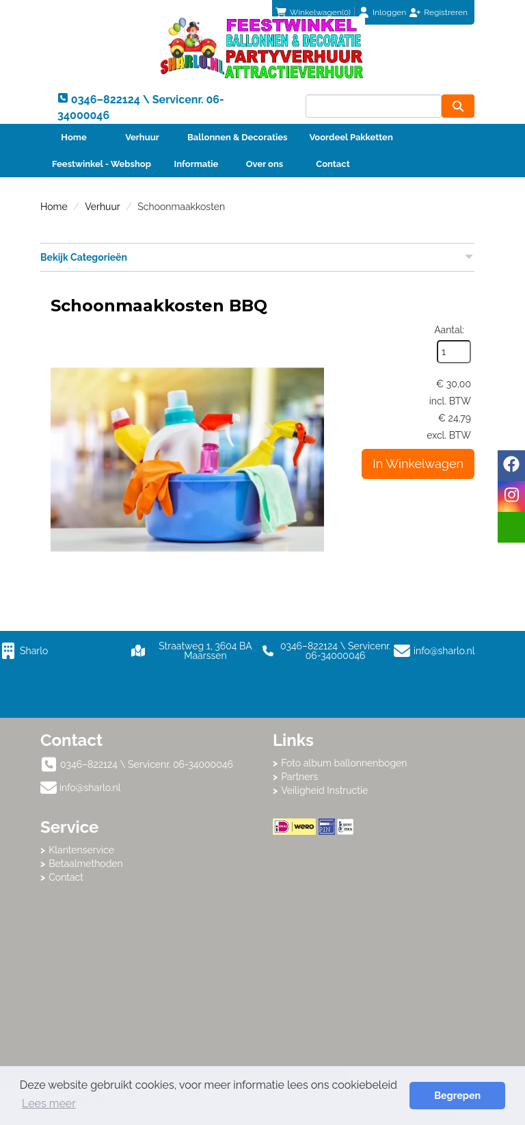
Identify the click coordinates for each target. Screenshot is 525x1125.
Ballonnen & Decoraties (237, 137)
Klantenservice (81, 849)
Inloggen (389, 12)
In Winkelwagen (418, 463)
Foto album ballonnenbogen (344, 763)
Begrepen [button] (457, 1095)
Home (73, 137)
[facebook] (511, 465)
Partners (299, 776)
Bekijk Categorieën (257, 256)
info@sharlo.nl (444, 651)
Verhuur (142, 137)
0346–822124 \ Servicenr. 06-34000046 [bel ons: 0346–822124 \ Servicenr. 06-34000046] (146, 764)
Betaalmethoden (86, 863)
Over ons (265, 164)
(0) (313, 12)
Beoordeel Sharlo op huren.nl (378, 910)
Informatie (196, 164)
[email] (511, 527)
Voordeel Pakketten (350, 137)
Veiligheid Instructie (324, 790)
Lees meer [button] (49, 1103)
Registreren (446, 12)
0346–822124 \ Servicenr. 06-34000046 (326, 650)
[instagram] (511, 496)
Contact (332, 164)
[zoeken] (458, 106)
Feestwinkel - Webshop (101, 164)
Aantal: (449, 329)
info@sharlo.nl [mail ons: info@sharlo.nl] (90, 787)
